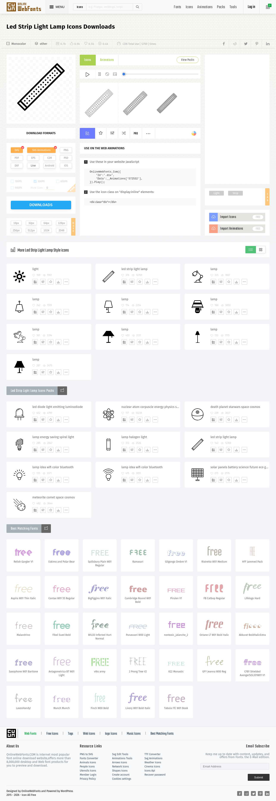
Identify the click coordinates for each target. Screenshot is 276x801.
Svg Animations (153, 758)
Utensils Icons (88, 770)
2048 (61, 230)
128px (61, 223)
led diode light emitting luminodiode (57, 407)
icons (80, 7)
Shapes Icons (119, 770)
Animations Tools (122, 758)
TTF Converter (152, 754)
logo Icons (111, 734)
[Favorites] (50, 282)
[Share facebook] (225, 44)
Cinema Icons (152, 766)
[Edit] (43, 282)
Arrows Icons (119, 762)
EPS (33, 157)
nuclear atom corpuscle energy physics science (150, 407)
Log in (251, 7)
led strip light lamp (134, 269)
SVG (17, 150)
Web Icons (89, 734)
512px (31, 230)
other (43, 44)
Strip (235, 193)
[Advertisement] (237, 119)
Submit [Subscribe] (258, 777)
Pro (136, 133)
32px (31, 223)
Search (137, 7)
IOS (66, 165)
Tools (233, 7)
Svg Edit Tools (120, 754)
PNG (66, 150)
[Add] (35, 282)
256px (16, 230)
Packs (221, 7)
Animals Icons (88, 762)
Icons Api (149, 770)
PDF (17, 157)
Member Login (88, 774)
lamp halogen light (134, 437)
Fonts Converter (89, 758)
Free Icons (52, 734)
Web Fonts (30, 734)
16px (16, 223)
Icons (189, 7)
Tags (70, 734)
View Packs (187, 60)
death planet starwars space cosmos (235, 407)
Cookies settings (121, 778)
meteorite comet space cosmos (53, 497)
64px (46, 223)
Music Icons (134, 734)
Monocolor (18, 44)
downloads (41, 205)
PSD (66, 157)
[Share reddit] (234, 44)
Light (217, 193)
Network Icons (120, 766)
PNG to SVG (86, 754)
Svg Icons (25, 7)
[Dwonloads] (58, 282)
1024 (46, 230)
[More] (66, 282)
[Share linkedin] (266, 44)
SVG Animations (41, 150)
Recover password (155, 774)
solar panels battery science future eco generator (239, 467)
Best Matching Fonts (162, 734)
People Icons (87, 766)
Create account (121, 774)
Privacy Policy (88, 778)
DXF (17, 165)
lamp (213, 269)
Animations (205, 7)
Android (49, 165)
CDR (49, 157)
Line (33, 165)
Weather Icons (152, 762)
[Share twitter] (245, 44)
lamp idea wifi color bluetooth (53, 467)
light (35, 269)
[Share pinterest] (256, 44)
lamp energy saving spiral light (53, 437)
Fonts (177, 7)
